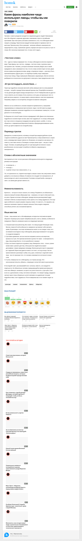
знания (15, 286)
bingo (10, 26)
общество (39, 286)
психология (23, 286)
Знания (10, 13)
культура (7, 286)
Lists (6, 13)
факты (31, 286)
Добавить (70, 8)
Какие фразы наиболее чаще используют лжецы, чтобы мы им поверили (26, 19)
